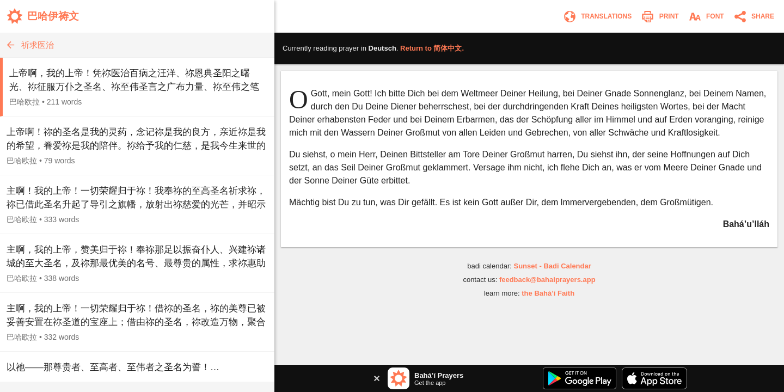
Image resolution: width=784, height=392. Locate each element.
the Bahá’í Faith (548, 293)
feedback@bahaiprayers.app (547, 279)
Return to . (432, 48)
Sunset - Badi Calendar (552, 266)
